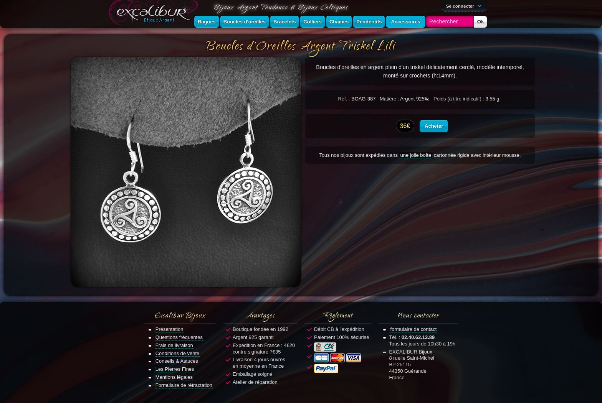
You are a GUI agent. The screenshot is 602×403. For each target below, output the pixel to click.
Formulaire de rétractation (183, 385)
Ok (480, 22)
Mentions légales (174, 377)
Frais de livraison (174, 345)
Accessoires (405, 22)
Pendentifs (369, 22)
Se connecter (465, 5)
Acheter (434, 126)
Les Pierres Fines (174, 369)
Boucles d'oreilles (244, 22)
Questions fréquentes (179, 337)
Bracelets (284, 22)
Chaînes (339, 22)
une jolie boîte (416, 155)
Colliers (312, 22)
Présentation (169, 329)
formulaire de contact (413, 329)
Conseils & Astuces (176, 361)
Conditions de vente (177, 353)
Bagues (207, 22)
